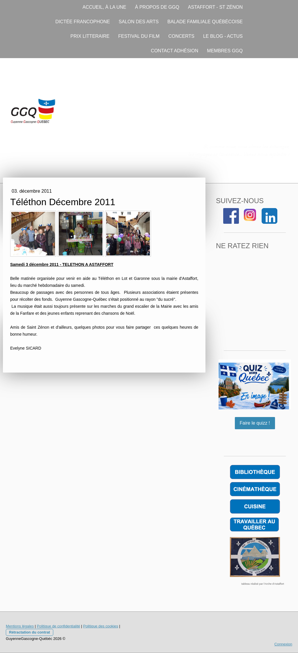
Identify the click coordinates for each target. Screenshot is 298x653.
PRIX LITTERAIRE (89, 36)
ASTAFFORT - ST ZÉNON (215, 7)
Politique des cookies (100, 626)
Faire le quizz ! (255, 423)
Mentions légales (20, 626)
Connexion (283, 644)
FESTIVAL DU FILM (138, 36)
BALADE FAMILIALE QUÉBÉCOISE (205, 21)
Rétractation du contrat (29, 632)
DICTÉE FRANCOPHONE (82, 21)
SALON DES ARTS (139, 21)
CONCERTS (181, 36)
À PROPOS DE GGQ (157, 7)
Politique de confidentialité (58, 626)
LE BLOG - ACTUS (223, 36)
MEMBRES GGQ (225, 50)
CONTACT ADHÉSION (174, 50)
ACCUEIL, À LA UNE (104, 7)
